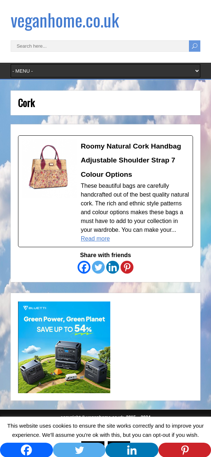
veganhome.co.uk (65, 20)
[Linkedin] (112, 267)
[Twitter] (98, 267)
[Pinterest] (127, 267)
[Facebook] (84, 267)
